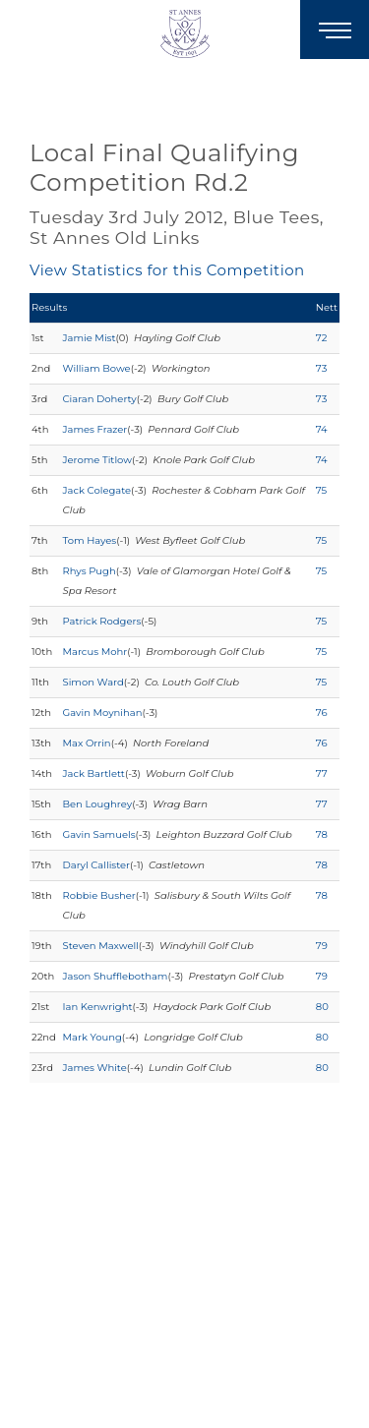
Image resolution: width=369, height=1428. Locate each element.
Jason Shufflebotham (115, 976)
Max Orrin (87, 743)
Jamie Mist (89, 337)
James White (95, 1067)
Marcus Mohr (95, 651)
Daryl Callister (96, 865)
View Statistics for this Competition (167, 270)
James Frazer (95, 429)
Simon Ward (93, 682)
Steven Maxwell (101, 945)
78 (322, 834)
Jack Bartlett (94, 773)
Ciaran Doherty (100, 398)
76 (322, 712)
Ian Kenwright (98, 1006)
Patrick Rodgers (102, 621)
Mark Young (92, 1037)
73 (321, 368)
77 (322, 773)
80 (322, 1006)
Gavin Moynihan (103, 712)
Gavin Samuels (99, 834)
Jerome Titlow (97, 459)
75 (321, 490)
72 (322, 337)
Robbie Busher (99, 895)
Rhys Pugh (89, 571)
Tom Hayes (90, 540)
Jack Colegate (97, 490)
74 (322, 429)
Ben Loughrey (98, 804)
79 (322, 945)
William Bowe (97, 368)
